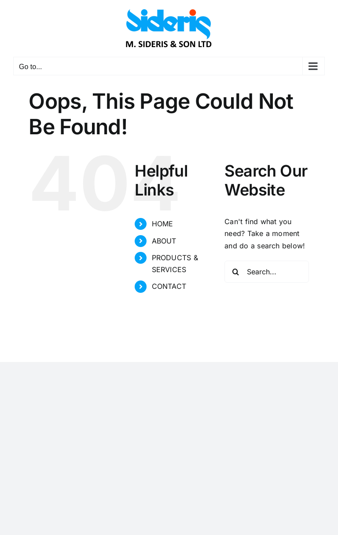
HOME (162, 223)
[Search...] (266, 272)
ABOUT (164, 240)
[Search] (235, 272)
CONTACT (169, 286)
